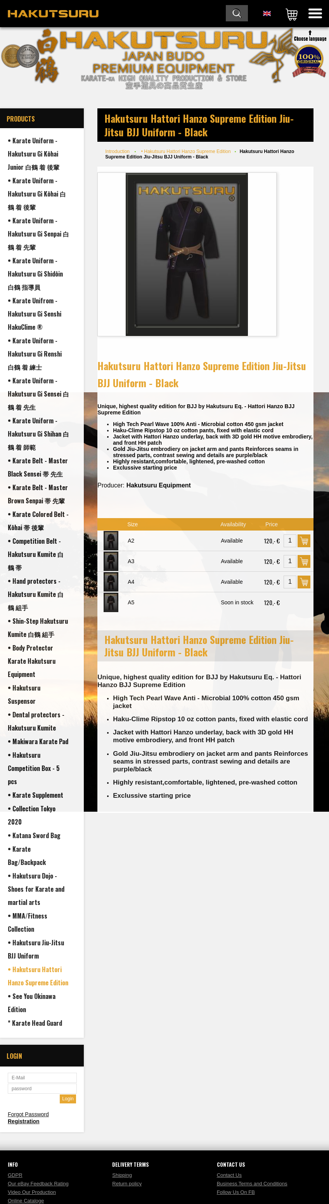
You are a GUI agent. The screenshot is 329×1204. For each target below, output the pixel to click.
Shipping (122, 1175)
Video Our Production (32, 1192)
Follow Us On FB (236, 1192)
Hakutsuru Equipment (158, 485)
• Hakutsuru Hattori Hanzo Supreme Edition (186, 151)
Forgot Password (28, 1114)
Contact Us (229, 1175)
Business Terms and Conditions (252, 1184)
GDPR (15, 1175)
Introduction (117, 151)
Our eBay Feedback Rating (38, 1184)
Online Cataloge (26, 1201)
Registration (24, 1121)
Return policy (127, 1184)
